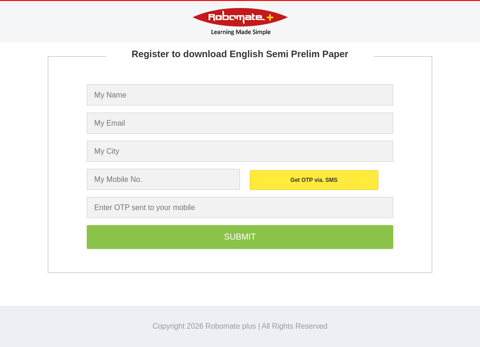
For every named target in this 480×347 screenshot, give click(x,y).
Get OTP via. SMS (314, 180)
